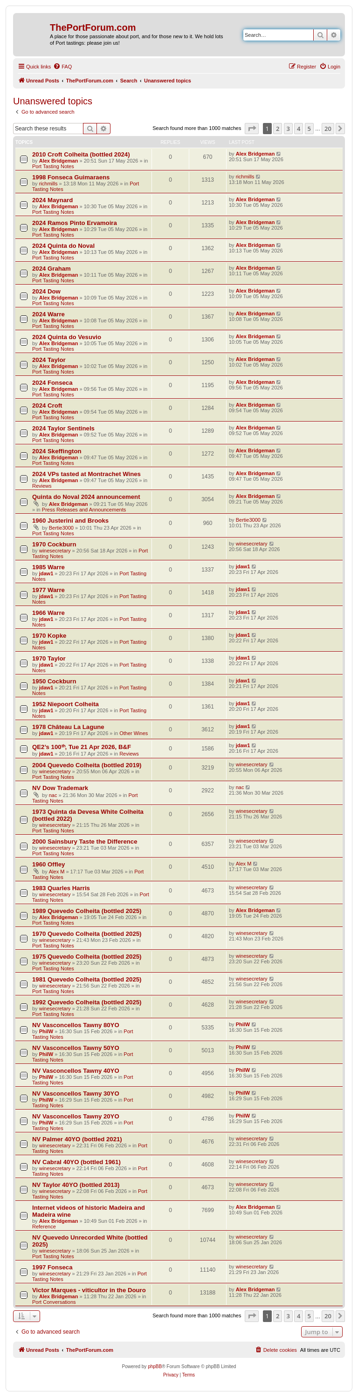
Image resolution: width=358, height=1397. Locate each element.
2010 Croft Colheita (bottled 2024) (81, 154)
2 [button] (277, 128)
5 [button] (309, 128)
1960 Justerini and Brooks (70, 520)
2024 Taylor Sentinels (63, 428)
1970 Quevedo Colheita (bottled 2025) (87, 933)
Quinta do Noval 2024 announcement (86, 496)
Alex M (57, 871)
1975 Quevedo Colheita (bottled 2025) (87, 956)
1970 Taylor (49, 658)
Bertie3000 (61, 528)
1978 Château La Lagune (68, 726)
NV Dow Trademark (60, 787)
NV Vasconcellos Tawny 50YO (75, 1047)
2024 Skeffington (57, 451)
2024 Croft (47, 405)
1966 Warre (48, 612)
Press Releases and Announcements (84, 509)
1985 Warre (48, 567)
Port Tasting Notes (53, 166)
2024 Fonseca (52, 382)
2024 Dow (46, 291)
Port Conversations (54, 1302)
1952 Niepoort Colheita (65, 704)
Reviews (42, 486)
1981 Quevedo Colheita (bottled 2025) (87, 979)
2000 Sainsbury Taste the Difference (85, 841)
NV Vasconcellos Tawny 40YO (75, 1070)
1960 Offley (48, 864)
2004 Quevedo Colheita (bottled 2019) (87, 765)
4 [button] (298, 128)
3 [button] (288, 128)
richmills (48, 183)
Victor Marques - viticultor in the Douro (89, 1290)
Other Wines (133, 733)
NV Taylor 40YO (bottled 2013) (75, 1184)
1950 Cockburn (54, 681)
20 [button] (327, 128)
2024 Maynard (52, 200)
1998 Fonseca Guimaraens (71, 177)
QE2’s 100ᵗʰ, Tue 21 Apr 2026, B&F (81, 746)
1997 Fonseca (52, 1267)
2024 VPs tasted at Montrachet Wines (86, 473)
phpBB (155, 1366)
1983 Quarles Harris (61, 888)
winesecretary (55, 550)
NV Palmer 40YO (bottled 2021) (77, 1139)
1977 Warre (48, 589)
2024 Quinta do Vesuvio (66, 337)
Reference (44, 1226)
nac (53, 795)
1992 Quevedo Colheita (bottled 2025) (87, 1002)
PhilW (46, 1031)
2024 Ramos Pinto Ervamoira (74, 222)
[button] (252, 128)
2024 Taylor (49, 359)
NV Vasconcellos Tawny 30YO (75, 1093)
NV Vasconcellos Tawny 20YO (75, 1116)
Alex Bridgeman (58, 161)
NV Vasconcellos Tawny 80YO (75, 1025)
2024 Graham (51, 268)
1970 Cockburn (54, 544)
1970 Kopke (49, 635)
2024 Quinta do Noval (63, 245)
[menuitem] (62, 66)
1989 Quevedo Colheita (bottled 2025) (87, 910)
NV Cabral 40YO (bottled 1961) (76, 1161)
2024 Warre (48, 314)
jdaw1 (46, 573)
